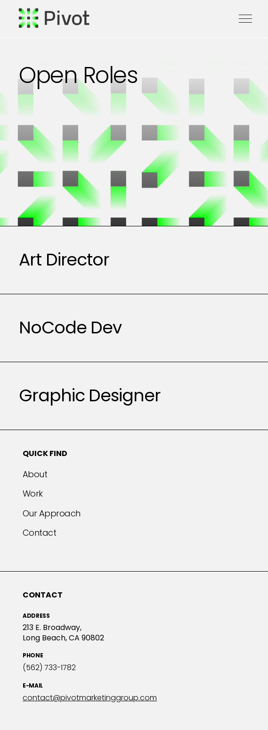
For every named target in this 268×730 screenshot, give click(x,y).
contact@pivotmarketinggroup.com (90, 697)
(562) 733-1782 (49, 667)
